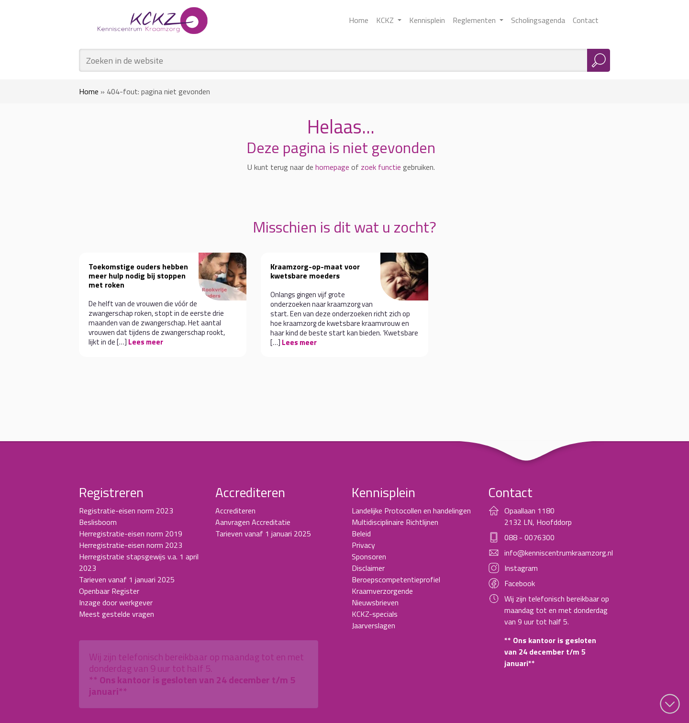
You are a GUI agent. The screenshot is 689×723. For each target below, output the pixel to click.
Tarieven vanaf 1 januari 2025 (127, 579)
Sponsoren (369, 556)
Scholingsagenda (538, 20)
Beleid (361, 533)
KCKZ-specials (375, 614)
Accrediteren (235, 510)
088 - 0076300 (529, 537)
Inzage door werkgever (116, 602)
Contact (586, 20)
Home (358, 20)
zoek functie (381, 167)
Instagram (521, 568)
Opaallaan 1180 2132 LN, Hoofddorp (538, 516)
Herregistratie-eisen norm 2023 (130, 545)
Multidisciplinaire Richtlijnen (395, 522)
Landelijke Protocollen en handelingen (411, 510)
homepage (332, 167)
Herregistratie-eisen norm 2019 (130, 533)
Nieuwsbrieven (375, 602)
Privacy (363, 545)
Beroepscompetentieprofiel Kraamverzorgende (396, 585)
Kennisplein (427, 20)
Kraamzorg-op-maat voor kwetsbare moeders (315, 271)
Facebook (519, 583)
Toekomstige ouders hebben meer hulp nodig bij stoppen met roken (138, 275)
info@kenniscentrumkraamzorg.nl (558, 552)
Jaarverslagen (373, 625)
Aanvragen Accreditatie (252, 522)
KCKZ (386, 20)
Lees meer (145, 341)
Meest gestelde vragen (116, 614)
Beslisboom (98, 522)
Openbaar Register (109, 591)
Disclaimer (368, 568)
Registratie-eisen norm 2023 (126, 510)
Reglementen (475, 20)
